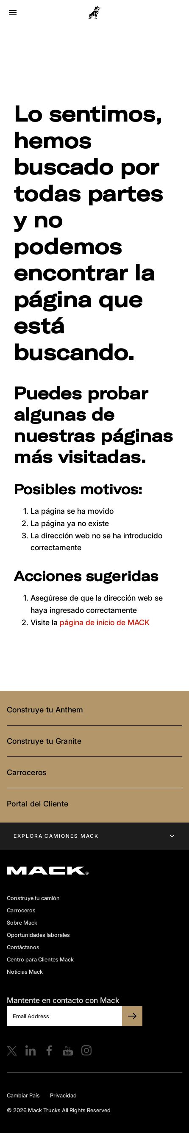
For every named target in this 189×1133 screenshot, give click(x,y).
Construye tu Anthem (45, 709)
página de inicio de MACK (105, 622)
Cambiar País (23, 1095)
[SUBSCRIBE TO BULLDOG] (132, 1016)
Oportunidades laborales (38, 934)
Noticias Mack (25, 971)
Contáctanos (23, 947)
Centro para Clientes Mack (40, 959)
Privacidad (63, 1095)
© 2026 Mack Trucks (34, 1110)
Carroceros (27, 772)
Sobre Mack (22, 922)
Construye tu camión (33, 898)
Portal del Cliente (37, 803)
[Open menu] (12, 13)
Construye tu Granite (44, 741)
